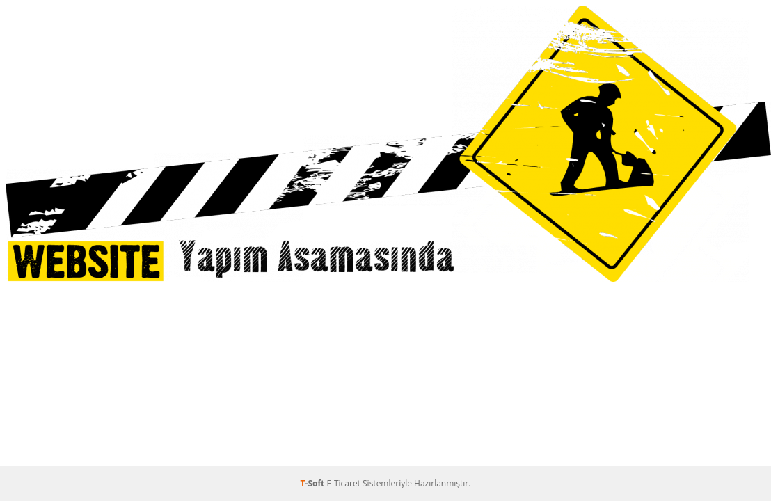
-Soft (314, 483)
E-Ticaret (343, 483)
